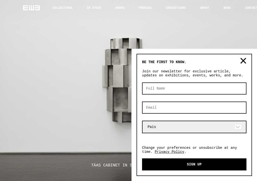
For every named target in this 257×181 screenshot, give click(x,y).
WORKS (119, 8)
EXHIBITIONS (176, 8)
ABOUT (204, 8)
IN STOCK (94, 8)
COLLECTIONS (62, 8)
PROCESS (145, 8)
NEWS (227, 8)
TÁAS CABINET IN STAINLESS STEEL (128, 165)
